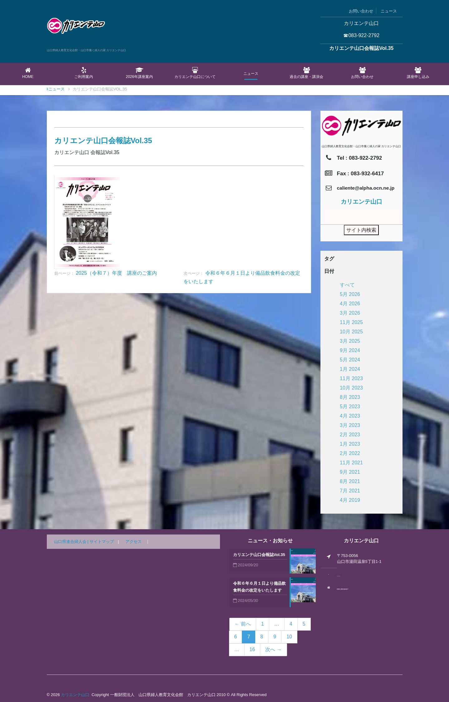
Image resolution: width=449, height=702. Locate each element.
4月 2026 (350, 303)
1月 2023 (350, 444)
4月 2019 (350, 500)
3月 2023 (350, 425)
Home (28, 73)
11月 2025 (351, 322)
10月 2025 (351, 331)
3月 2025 (350, 341)
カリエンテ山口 (75, 694)
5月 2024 (350, 359)
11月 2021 (351, 462)
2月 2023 (350, 434)
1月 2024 (350, 369)
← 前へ (243, 624)
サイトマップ (102, 541)
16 (252, 649)
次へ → (273, 649)
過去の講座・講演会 (306, 73)
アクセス (133, 541)
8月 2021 (350, 481)
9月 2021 (350, 472)
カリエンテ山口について (195, 73)
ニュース (389, 11)
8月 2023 (350, 397)
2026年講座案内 (139, 73)
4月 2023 (350, 416)
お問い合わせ (361, 11)
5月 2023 (350, 406)
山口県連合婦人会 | (72, 541)
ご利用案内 (84, 73)
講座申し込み (418, 73)
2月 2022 (350, 453)
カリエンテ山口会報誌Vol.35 (259, 554)
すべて (347, 285)
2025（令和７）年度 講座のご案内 (116, 273)
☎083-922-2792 (361, 35)
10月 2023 (351, 387)
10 (289, 636)
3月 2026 (350, 313)
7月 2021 (350, 490)
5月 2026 (350, 294)
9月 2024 (350, 350)
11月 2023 (351, 378)
